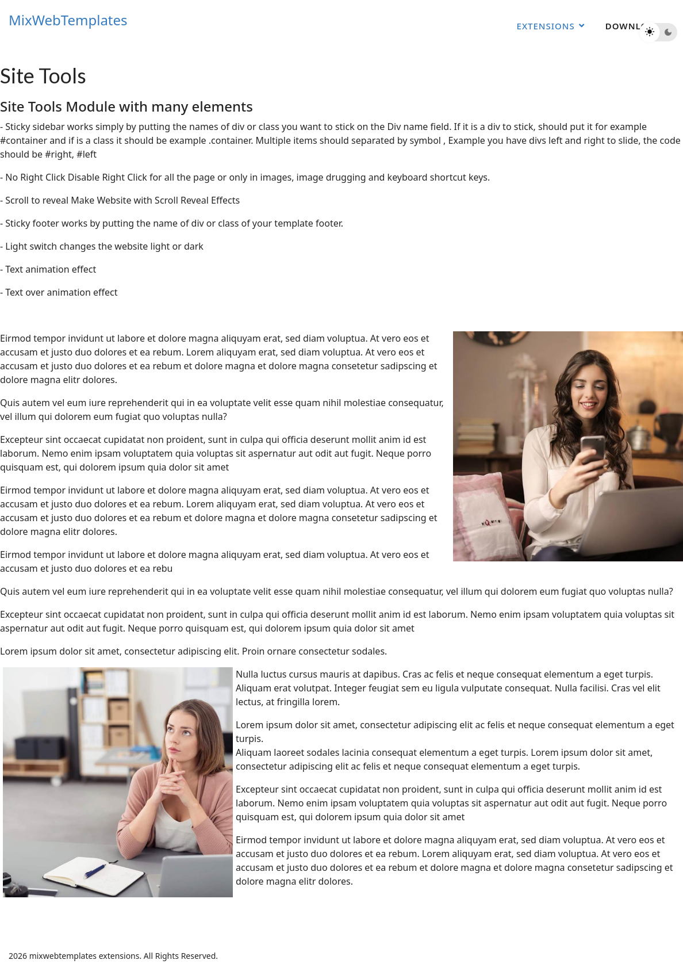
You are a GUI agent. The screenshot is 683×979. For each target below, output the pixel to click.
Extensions (546, 26)
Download (633, 26)
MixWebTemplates (68, 20)
